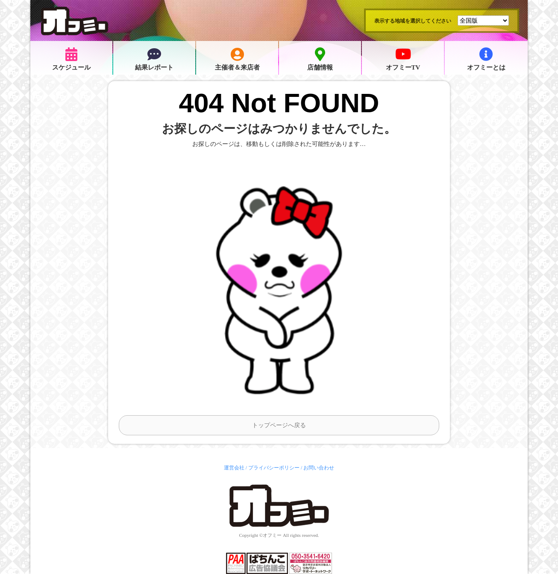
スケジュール (71, 59)
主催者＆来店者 (237, 59)
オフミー (272, 535)
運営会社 (234, 468)
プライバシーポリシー (274, 468)
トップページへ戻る (279, 425)
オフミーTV (403, 59)
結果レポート (154, 59)
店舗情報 (320, 59)
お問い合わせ (318, 468)
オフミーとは (486, 59)
